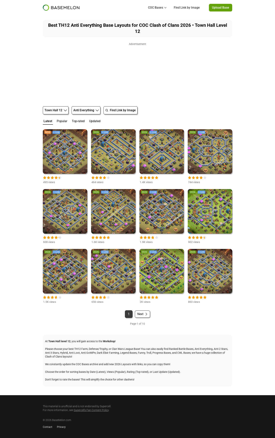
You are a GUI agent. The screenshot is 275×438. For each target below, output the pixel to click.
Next (142, 314)
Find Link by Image (187, 7)
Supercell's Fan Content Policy (91, 410)
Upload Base (220, 7)
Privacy (61, 426)
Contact (47, 426)
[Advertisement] (137, 73)
